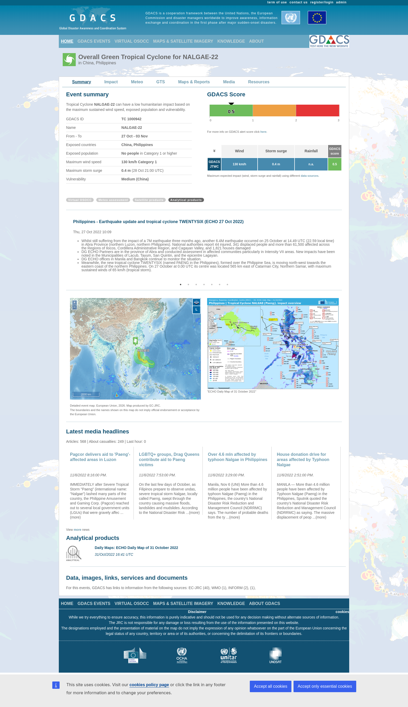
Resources (259, 82)
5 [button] (211, 284)
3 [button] (196, 284)
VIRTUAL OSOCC (131, 41)
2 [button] (188, 284)
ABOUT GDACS (264, 603)
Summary (81, 82)
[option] (205, 245)
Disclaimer (197, 612)
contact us (299, 2)
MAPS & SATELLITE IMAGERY (183, 41)
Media (229, 82)
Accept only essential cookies (325, 686)
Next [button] (342, 246)
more (77, 530)
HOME (67, 41)
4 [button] (204, 284)
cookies (342, 612)
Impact (111, 82)
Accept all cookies (270, 686)
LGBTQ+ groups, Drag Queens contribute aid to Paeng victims (169, 459)
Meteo (137, 82)
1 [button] (180, 284)
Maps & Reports (194, 82)
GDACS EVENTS (94, 41)
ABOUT (256, 41)
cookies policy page (149, 685)
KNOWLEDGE (231, 41)
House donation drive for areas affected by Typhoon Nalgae (303, 459)
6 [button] (219, 284)
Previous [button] (65, 246)
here (263, 131)
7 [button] (227, 284)
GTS (160, 82)
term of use (277, 2)
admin (341, 2)
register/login (321, 2)
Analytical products (186, 199)
